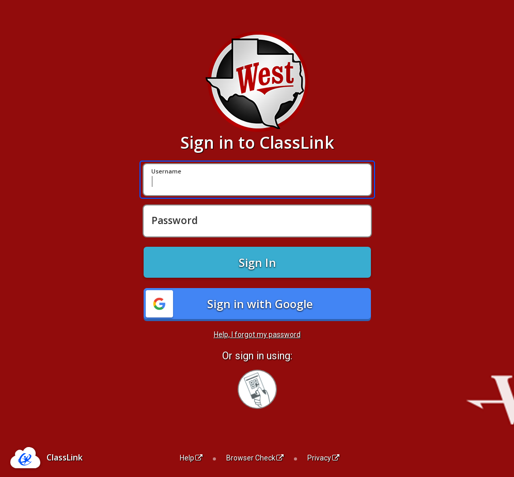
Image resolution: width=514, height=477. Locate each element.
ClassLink (64, 457)
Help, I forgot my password (257, 334)
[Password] (257, 220)
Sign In (257, 262)
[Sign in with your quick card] (257, 389)
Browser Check (255, 458)
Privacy (323, 458)
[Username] (257, 179)
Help (191, 458)
